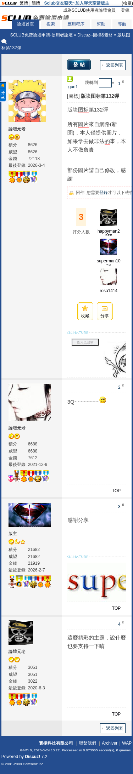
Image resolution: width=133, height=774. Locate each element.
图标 (83, 110)
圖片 (83, 124)
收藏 (85, 315)
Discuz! (32, 756)
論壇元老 (17, 128)
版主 (13, 533)
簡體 (36, 3)
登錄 (125, 10)
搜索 (50, 24)
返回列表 (114, 65)
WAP (127, 743)
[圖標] (73, 96)
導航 (122, 24)
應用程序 (75, 24)
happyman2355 (109, 234)
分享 (104, 315)
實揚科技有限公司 (56, 743)
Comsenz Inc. (33, 764)
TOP (116, 490)
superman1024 (109, 263)
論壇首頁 (25, 24)
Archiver (109, 743)
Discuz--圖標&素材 (95, 35)
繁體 (24, 3)
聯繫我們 (87, 743)
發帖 (80, 64)
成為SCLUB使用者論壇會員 (89, 10)
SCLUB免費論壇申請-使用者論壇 (41, 35)
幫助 (101, 24)
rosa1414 (108, 290)
